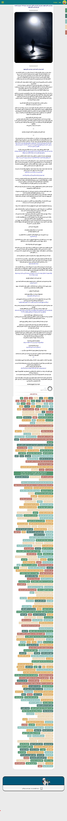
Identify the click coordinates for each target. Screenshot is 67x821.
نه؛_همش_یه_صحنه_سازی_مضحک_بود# (35, 722)
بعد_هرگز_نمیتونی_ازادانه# (38, 658)
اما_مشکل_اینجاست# (40, 639)
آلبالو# (16, 456)
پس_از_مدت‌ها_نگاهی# (31, 437)
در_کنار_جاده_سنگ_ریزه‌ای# (46, 450)
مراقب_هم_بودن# (28, 692)
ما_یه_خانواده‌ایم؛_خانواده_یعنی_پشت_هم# (43, 692)
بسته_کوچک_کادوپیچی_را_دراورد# (45, 590)
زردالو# (21, 456)
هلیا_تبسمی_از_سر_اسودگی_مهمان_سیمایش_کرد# (42, 581)
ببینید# (19, 409)
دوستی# (50, 398)
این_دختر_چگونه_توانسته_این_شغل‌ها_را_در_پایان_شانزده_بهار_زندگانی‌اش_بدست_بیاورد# (33, 485)
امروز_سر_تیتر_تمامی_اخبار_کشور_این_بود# (43, 488)
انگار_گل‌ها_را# (22, 453)
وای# (33, 403)
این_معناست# (49, 412)
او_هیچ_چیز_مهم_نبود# (31, 763)
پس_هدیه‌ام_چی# (48, 587)
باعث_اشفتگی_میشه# (48, 703)
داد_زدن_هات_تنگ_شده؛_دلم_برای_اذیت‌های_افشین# (40, 524)
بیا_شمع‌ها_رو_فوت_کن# (24, 581)
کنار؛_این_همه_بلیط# (48, 642)
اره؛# (43, 412)
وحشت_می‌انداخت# (34, 749)
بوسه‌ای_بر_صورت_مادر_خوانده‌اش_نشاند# (28, 623)
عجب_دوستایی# (20, 667)
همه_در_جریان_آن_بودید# (46, 490)
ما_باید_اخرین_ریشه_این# (26, 499)
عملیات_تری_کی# (28, 488)
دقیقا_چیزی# (49, 749)
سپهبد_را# (43, 749)
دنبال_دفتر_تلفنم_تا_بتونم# (36, 744)
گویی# (18, 565)
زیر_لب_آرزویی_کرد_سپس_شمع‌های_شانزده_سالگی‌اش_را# (40, 584)
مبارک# (33, 406)
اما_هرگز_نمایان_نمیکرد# (47, 686)
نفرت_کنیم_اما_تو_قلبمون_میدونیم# (45, 705)
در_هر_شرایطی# (19, 692)
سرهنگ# (16, 568)
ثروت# (45, 398)
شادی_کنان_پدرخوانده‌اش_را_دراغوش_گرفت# (42, 606)
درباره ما (55, 2)
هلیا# (51, 678)
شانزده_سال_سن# (26, 420)
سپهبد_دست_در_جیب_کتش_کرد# (35, 587)
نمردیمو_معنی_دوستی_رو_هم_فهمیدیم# (26, 670)
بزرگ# (33, 401)
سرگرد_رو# (24, 725)
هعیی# (30, 614)
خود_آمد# (38, 412)
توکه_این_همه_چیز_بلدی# (32, 645)
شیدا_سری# (49, 601)
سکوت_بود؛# (29, 730)
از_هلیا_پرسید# (30, 714)
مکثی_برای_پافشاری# (48, 554)
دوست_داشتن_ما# (25, 708)
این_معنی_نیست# (19, 697)
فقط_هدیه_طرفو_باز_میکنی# (39, 614)
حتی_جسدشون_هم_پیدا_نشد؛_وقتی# (24, 529)
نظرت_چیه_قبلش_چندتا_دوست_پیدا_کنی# (43, 664)
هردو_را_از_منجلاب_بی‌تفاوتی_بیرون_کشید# (33, 689)
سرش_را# (34, 526)
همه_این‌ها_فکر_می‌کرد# (33, 459)
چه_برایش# (25, 631)
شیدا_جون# (24, 559)
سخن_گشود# (34, 470)
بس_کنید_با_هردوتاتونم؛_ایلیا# (45, 675)
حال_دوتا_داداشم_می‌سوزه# (40, 529)
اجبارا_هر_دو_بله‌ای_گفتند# (46, 681)
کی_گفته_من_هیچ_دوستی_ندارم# (25, 664)
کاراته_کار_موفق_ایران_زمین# (22, 477)
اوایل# (29, 736)
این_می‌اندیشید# (27, 417)
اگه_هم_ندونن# (49, 755)
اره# (18, 403)
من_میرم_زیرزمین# (48, 744)
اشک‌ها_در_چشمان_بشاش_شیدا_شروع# (31, 733)
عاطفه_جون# (31, 725)
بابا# (21, 398)
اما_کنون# (23, 401)
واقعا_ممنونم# (49, 639)
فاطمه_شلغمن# (29, 667)
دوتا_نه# (34, 642)
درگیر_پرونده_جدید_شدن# (33, 579)
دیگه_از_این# (49, 658)
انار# (43, 401)
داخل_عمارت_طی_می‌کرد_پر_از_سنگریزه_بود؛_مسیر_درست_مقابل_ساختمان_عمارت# (35, 445)
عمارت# (30, 448)
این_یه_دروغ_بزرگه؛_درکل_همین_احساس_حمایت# (41, 708)
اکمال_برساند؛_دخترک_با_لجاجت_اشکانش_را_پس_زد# (41, 537)
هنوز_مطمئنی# (23, 653)
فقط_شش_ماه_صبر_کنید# (28, 540)
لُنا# (40, 667)
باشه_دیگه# (50, 614)
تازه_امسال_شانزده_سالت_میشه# (45, 565)
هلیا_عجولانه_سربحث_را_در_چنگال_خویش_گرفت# (42, 656)
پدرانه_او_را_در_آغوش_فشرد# (28, 609)
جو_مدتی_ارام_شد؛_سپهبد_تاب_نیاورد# (44, 714)
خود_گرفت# (37, 653)
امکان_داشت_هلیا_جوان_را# (23, 760)
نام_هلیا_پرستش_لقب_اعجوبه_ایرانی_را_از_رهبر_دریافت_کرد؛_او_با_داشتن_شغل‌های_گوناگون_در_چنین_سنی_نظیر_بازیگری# (33, 473)
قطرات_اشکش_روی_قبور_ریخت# (45, 526)
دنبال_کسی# (49, 568)
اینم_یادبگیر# (22, 645)
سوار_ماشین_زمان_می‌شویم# (46, 504)
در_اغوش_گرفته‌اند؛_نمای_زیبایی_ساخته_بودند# (42, 456)
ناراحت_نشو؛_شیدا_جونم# (47, 625)
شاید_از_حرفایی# (37, 694)
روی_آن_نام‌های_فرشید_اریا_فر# (24, 513)
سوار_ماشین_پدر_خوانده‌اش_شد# (24, 546)
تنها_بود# (32, 423)
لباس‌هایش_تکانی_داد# (47, 546)
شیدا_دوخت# (23, 598)
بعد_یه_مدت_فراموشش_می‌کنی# (45, 741)
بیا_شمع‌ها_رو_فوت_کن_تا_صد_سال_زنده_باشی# (26, 557)
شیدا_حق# (23, 642)
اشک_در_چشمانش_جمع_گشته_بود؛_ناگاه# (43, 603)
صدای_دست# (45, 406)
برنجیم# (23, 694)
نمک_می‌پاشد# (38, 730)
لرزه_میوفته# (17, 532)
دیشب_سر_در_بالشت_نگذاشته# (29, 415)
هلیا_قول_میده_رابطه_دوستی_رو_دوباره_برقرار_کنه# (26, 675)
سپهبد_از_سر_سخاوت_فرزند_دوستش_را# (29, 573)
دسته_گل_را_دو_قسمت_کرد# (30, 515)
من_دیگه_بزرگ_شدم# (47, 562)
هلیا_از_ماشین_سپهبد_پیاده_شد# (45, 507)
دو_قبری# (35, 513)
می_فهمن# (50, 758)
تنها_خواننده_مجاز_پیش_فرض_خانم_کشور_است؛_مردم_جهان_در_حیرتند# (37, 482)
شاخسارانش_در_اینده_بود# (37, 760)
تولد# (41, 398)
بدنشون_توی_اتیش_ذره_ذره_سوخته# (35, 532)
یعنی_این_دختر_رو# (48, 502)
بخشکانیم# (40, 502)
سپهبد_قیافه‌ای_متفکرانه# (47, 653)
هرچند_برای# (41, 763)
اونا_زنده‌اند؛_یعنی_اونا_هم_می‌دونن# (35, 752)
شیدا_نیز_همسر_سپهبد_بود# (46, 573)
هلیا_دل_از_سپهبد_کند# (30, 617)
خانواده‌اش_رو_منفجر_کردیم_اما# (45, 496)
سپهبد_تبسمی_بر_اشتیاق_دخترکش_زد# (44, 592)
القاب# (33, 420)
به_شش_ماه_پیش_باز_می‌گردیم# (31, 504)
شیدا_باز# (25, 686)
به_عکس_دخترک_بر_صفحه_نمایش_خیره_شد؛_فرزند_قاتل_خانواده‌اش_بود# (36, 467)
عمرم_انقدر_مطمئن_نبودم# (23, 656)
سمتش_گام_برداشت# (37, 620)
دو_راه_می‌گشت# (48, 448)
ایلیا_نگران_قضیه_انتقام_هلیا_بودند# (38, 758)
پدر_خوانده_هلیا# (48, 570)
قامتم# (23, 532)
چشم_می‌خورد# (44, 409)
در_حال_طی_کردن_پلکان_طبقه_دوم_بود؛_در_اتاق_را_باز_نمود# (39, 461)
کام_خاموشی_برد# (21, 584)
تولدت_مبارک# (49, 401)
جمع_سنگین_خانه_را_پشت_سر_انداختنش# (43, 747)
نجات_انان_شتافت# (48, 689)
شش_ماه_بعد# (41, 755)
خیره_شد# (27, 406)
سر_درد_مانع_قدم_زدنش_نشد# (45, 417)
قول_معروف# (23, 614)
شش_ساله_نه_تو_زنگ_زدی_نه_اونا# (44, 670)
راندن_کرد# (38, 548)
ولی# (28, 401)
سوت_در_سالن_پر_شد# (30, 502)
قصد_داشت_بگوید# (31, 554)
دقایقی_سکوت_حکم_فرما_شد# (30, 650)
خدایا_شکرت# (39, 403)
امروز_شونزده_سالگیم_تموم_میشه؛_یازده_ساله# (28, 518)
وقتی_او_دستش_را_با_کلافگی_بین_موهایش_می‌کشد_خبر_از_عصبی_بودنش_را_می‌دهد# (34, 683)
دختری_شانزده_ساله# (19, 763)
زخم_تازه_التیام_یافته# (47, 730)
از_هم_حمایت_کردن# (48, 694)
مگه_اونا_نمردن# (49, 722)
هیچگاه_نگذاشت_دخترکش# (31, 576)
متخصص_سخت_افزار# (35, 477)
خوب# (31, 398)
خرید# (17, 401)
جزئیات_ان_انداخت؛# (19, 437)
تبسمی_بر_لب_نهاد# (26, 620)
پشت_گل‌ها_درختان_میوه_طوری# (34, 453)
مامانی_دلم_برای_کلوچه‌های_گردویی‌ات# (36, 521)
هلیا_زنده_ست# (22, 752)
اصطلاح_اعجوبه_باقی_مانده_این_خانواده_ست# (43, 499)
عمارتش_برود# (27, 434)
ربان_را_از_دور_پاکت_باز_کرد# (46, 628)
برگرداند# (50, 529)
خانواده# (38, 401)
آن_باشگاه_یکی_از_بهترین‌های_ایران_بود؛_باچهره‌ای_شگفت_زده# (39, 636)
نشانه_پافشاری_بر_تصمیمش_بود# (25, 747)
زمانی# (28, 403)
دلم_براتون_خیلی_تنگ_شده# (46, 518)
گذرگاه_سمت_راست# (38, 448)
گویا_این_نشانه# (49, 415)
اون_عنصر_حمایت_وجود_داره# (31, 697)
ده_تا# (28, 642)
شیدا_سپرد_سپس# (48, 620)
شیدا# (51, 403)
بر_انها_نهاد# (19, 515)
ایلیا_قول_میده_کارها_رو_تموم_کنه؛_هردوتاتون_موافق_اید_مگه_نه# (34, 678)
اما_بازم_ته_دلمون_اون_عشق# (46, 697)
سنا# (44, 667)
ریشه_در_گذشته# (48, 760)
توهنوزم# (39, 562)
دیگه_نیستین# (49, 521)
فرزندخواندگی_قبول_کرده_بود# (45, 576)
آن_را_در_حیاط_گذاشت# (47, 551)
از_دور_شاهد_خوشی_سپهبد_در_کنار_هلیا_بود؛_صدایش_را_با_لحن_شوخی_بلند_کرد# (34, 612)
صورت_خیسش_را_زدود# (28, 543)
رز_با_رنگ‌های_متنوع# (47, 453)
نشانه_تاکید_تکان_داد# (40, 601)
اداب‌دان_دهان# (20, 636)
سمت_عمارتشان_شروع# (47, 548)
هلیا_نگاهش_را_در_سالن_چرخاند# (29, 565)
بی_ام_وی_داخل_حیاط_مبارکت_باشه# (44, 595)
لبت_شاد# (50, 559)
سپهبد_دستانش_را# (27, 606)
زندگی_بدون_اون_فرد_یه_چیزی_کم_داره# (30, 700)
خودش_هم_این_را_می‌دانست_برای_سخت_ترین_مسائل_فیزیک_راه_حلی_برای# (36, 426)
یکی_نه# (40, 642)
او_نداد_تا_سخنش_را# (39, 535)
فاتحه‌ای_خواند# (39, 543)
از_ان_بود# (41, 415)
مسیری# (16, 439)
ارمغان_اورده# (49, 634)
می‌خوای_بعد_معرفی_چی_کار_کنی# (45, 716)
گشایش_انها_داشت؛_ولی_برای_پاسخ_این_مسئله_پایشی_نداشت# (38, 428)
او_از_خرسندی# (30, 601)
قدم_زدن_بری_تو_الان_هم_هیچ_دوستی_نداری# (42, 661)
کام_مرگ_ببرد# (49, 763)
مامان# (26, 398)
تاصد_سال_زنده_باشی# (34, 559)
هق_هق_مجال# (49, 535)
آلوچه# (37, 409)
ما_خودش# (31, 493)
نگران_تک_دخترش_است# (34, 686)
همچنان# (35, 417)
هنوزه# (21, 406)
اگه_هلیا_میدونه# (48, 752)
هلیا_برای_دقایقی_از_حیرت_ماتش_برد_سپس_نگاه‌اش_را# (40, 598)
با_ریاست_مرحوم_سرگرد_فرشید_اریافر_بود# (30, 490)
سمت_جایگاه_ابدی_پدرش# (24, 526)
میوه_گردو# (28, 456)
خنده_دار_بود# (49, 420)
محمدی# (23, 403)
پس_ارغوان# (49, 667)
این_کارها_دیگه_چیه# (47, 766)
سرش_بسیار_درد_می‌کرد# (28, 412)
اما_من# (50, 409)
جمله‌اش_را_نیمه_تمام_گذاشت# (45, 650)
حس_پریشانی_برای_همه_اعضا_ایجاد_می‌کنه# (32, 711)
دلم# (51, 406)
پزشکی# (36, 398)
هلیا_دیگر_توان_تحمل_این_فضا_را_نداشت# (27, 741)
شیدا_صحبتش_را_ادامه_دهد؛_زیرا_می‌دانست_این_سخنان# (30, 727)
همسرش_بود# (24, 568)
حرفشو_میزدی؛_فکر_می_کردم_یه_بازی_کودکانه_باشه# (41, 738)
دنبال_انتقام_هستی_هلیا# (38, 736)
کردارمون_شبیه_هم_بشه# (46, 700)
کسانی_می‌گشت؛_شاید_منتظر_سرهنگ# (37, 568)
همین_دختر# (34, 496)
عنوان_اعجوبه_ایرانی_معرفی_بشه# (28, 755)
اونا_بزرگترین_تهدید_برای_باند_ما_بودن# (44, 493)
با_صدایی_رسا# (49, 470)
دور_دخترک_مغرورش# (47, 609)
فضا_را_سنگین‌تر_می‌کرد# (47, 733)
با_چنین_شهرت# (40, 420)
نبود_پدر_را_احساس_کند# (46, 579)
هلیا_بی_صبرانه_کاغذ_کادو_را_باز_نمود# (27, 590)
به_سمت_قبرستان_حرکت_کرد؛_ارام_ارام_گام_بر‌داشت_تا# (40, 510)
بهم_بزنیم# (30, 694)
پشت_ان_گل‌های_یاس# (21, 450)
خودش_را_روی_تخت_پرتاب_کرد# (45, 464)
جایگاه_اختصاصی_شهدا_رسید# (46, 513)
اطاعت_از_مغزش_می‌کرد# (47, 434)
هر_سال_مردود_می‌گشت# (47, 431)
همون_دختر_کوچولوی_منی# (29, 562)
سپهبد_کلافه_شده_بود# (34, 681)
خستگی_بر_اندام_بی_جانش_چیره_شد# (31, 431)
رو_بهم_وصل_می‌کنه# (47, 711)
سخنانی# (39, 554)
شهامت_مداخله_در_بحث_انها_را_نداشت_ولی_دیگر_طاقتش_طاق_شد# (38, 672)
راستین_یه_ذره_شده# (22, 524)
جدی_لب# (42, 470)
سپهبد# (40, 766)
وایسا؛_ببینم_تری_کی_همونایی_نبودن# (44, 725)
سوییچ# (32, 592)
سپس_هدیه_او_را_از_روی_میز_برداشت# (30, 625)
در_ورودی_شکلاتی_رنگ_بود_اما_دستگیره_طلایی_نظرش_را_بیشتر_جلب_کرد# (36, 439)
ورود (60, 2)
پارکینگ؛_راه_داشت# (22, 448)
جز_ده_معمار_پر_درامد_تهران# (46, 479)
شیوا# (35, 667)
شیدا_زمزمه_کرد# (24, 749)
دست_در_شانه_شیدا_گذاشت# (46, 623)
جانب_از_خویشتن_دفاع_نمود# (46, 645)
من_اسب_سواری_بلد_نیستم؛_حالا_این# (25, 639)
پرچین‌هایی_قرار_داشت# (33, 450)
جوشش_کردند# (49, 736)
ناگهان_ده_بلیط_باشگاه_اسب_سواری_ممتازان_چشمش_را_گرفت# (31, 634)
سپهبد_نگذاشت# (48, 727)
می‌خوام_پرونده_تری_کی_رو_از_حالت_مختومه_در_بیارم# (40, 719)
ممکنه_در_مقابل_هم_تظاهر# (35, 703)
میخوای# (38, 406)
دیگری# (46, 403)
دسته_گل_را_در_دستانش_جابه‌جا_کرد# (28, 507)
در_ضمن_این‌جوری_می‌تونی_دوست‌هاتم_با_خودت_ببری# (40, 647)
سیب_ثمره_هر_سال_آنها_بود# (46, 459)
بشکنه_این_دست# (48, 617)
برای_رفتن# (50, 442)
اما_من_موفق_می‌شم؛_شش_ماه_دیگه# (44, 540)
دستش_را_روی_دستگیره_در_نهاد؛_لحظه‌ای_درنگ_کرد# (28, 551)
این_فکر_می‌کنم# (48, 532)
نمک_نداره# (39, 617)
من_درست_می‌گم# (48, 543)
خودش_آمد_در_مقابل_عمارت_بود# (45, 437)
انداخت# (39, 609)
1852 (45, 388)
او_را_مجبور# (18, 431)
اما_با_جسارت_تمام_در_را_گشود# (45, 557)
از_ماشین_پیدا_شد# (29, 548)
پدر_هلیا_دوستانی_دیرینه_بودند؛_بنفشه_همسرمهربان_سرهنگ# (30, 570)
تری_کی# (25, 719)
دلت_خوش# (43, 559)
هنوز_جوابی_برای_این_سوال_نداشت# (44, 423)
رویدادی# (26, 758)
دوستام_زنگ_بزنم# (24, 744)
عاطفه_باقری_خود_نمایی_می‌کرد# (45, 515)
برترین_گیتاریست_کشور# (47, 477)
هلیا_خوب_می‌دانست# (22, 681)
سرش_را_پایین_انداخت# (28, 409)
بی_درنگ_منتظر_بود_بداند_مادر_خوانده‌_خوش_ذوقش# (41, 631)
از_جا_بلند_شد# (37, 546)
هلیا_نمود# (30, 653)
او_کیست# (19, 417)
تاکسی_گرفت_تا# (36, 434)
